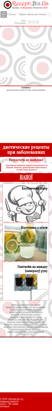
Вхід (23, 20)
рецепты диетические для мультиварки (26, 307)
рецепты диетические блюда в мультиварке (26, 327)
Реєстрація (20, 23)
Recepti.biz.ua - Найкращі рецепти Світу (12, 401)
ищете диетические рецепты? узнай (26, 332)
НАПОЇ (26, 177)
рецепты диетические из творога (25, 312)
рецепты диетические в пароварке (25, 319)
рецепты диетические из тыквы (26, 317)
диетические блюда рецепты (25, 329)
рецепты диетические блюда (25, 304)
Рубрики (8, 14)
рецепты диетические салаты (26, 314)
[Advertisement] (26, 56)
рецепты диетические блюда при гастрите (25, 324)
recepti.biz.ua (25, 334)
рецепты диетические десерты (25, 309)
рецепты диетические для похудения (26, 322)
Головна (25, 87)
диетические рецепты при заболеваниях (26, 90)
